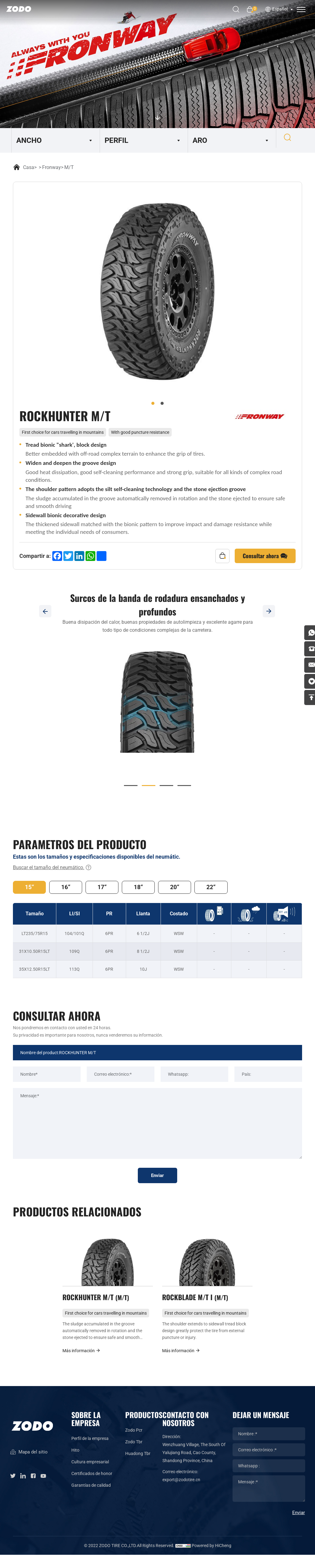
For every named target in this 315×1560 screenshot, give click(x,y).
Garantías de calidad (91, 1490)
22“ (219, 888)
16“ (68, 888)
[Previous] (45, 611)
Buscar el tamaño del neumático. (52, 867)
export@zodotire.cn (181, 1484)
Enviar (158, 1177)
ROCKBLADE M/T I (197, 1300)
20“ (181, 888)
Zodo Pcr (133, 1435)
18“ (143, 888)
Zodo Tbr (133, 1447)
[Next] (270, 611)
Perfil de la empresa (90, 1443)
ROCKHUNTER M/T (97, 1300)
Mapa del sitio (29, 1460)
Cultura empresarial (90, 1466)
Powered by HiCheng (211, 1550)
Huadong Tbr (137, 1458)
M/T (69, 167)
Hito (75, 1455)
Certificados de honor (91, 1478)
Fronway (51, 167)
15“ (30, 888)
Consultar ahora (265, 556)
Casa (28, 167)
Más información (81, 1355)
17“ (105, 888)
